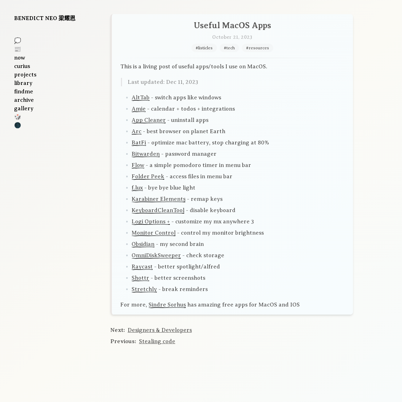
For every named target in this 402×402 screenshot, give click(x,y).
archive (24, 100)
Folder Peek (148, 176)
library (23, 83)
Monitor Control (154, 233)
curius (22, 66)
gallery (24, 108)
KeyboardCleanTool (158, 210)
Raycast (142, 267)
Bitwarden (146, 154)
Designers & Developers (160, 330)
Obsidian (143, 244)
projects (25, 75)
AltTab (141, 97)
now (19, 58)
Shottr (140, 278)
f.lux (137, 188)
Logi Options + (151, 221)
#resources (257, 47)
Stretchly (144, 289)
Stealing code (157, 341)
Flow (138, 165)
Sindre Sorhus (167, 305)
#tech (229, 47)
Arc (136, 131)
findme (23, 91)
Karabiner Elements (158, 199)
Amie (139, 109)
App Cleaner (149, 120)
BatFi (139, 143)
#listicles (204, 47)
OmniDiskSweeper (156, 255)
